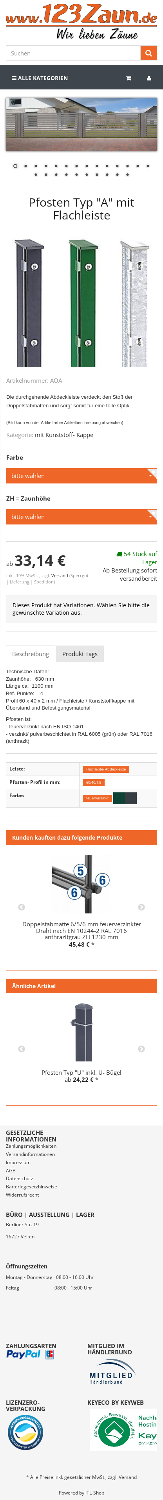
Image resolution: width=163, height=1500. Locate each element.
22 (107, 175)
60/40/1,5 (93, 782)
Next (141, 907)
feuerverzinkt (97, 798)
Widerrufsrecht (22, 1194)
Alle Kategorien (40, 78)
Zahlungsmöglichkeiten (31, 1146)
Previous (21, 907)
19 (76, 175)
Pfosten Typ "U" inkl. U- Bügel (81, 1072)
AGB (11, 1170)
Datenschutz (19, 1178)
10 (107, 166)
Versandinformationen (30, 1154)
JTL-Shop (94, 1492)
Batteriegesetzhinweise (31, 1186)
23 (117, 175)
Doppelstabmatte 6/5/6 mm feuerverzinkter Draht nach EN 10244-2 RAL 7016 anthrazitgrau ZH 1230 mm (81, 930)
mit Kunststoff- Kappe (64, 435)
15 (35, 175)
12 (127, 166)
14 (147, 166)
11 (117, 166)
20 (86, 175)
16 (46, 175)
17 (56, 175)
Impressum (18, 1162)
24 (127, 175)
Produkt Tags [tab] (80, 654)
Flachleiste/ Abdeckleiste (106, 769)
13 (137, 166)
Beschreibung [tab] (30, 654)
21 (96, 175)
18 (66, 175)
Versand (60, 575)
